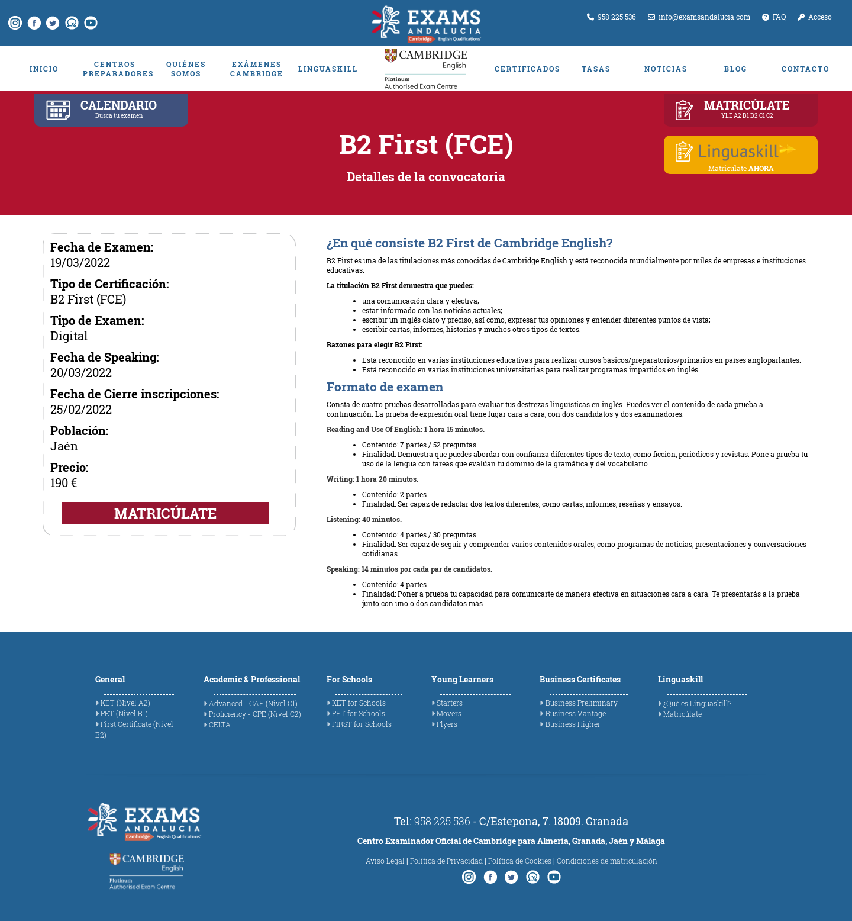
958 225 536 (611, 16)
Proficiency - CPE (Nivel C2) (255, 714)
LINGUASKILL (328, 68)
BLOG (735, 68)
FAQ (774, 16)
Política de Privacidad (446, 860)
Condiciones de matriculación (607, 860)
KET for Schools (359, 702)
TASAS (596, 68)
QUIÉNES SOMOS (186, 68)
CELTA (220, 724)
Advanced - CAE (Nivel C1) (253, 703)
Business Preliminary (582, 702)
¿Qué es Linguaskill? (697, 703)
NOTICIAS (666, 68)
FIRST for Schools (362, 724)
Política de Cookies (519, 860)
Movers (449, 713)
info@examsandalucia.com (699, 16)
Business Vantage (576, 713)
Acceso (815, 16)
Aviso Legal (385, 860)
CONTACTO (806, 68)
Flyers (447, 724)
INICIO (44, 68)
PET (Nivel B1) (124, 713)
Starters (450, 702)
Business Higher (573, 724)
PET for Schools (358, 713)
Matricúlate (682, 714)
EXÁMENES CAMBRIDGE (256, 68)
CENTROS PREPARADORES (115, 68)
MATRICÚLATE (165, 513)
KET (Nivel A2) (125, 702)
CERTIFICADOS (527, 68)
